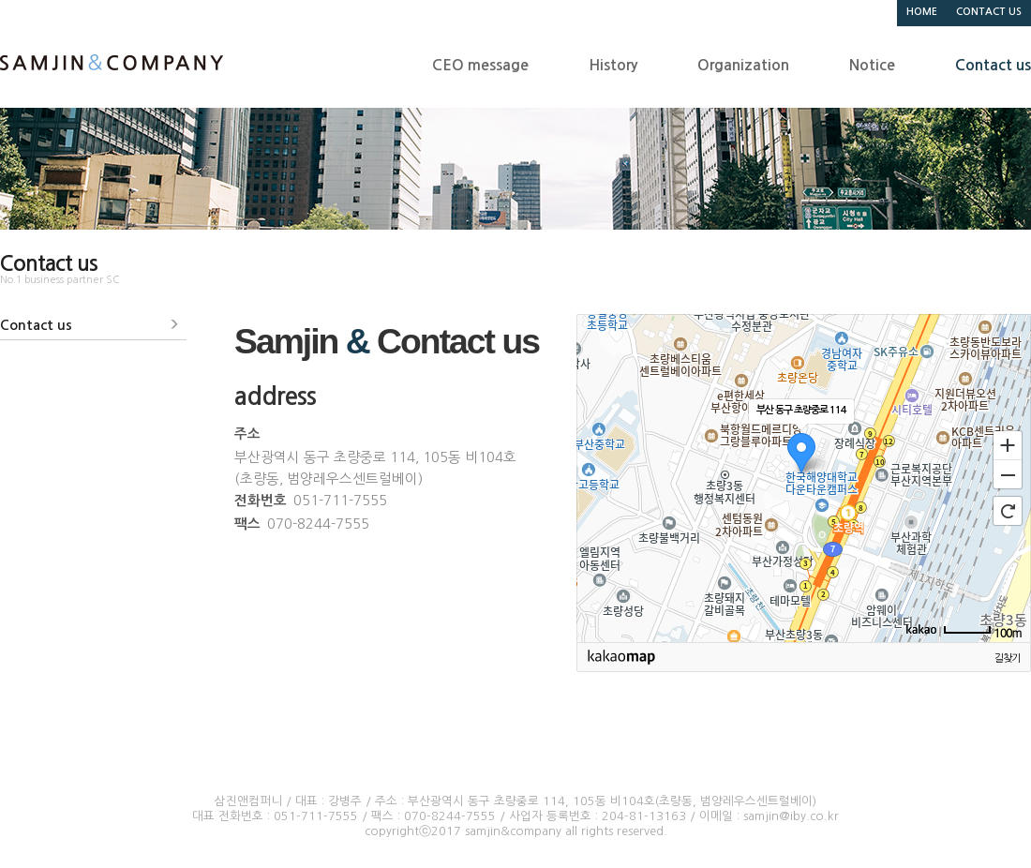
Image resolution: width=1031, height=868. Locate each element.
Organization (743, 65)
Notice (872, 65)
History (613, 65)
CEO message (480, 65)
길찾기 (1007, 658)
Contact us (993, 65)
